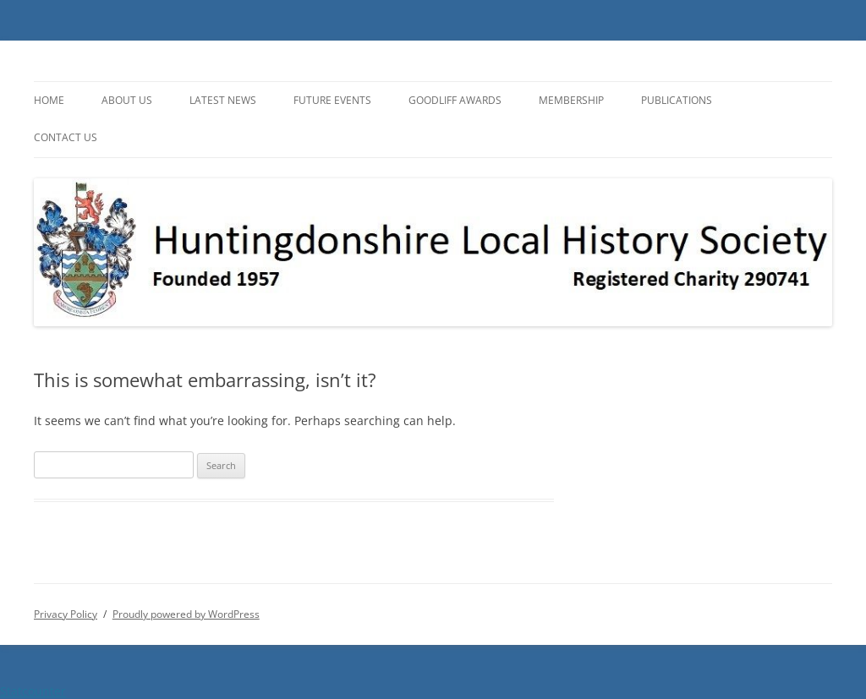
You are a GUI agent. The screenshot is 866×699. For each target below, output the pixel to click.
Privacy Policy (65, 614)
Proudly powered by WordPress (186, 614)
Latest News (222, 100)
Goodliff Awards (455, 100)
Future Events (332, 100)
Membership (571, 100)
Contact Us (65, 137)
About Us (126, 100)
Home (49, 100)
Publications (676, 100)
